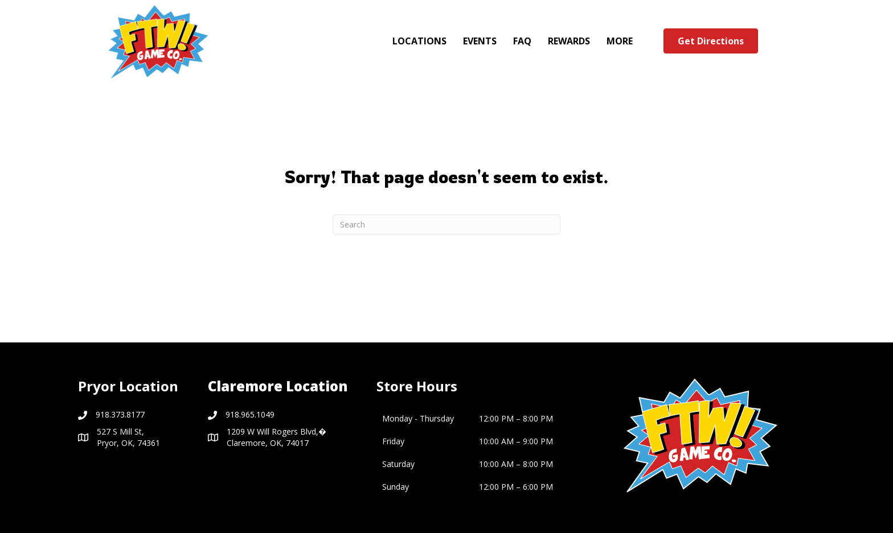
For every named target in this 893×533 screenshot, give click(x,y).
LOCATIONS (419, 41)
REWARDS (569, 41)
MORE (620, 41)
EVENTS (480, 41)
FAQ (522, 41)
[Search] (446, 224)
